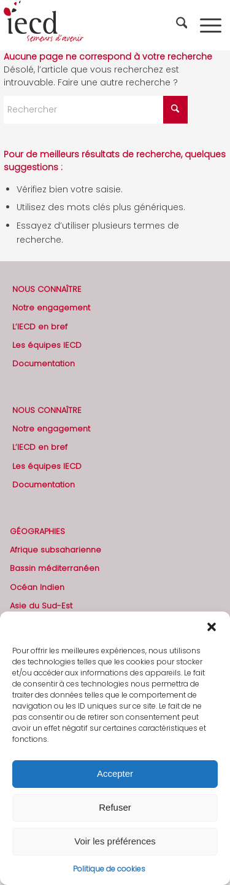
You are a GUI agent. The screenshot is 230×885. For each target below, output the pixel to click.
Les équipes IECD (47, 345)
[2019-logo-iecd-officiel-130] (93, 25)
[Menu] (210, 25)
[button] (211, 627)
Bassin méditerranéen (54, 568)
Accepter (115, 773)
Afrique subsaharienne (55, 550)
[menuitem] (183, 25)
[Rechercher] (183, 25)
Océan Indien (37, 587)
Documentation (43, 363)
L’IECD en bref (39, 326)
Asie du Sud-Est (41, 606)
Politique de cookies (109, 868)
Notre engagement (51, 307)
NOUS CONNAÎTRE (47, 289)
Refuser (115, 807)
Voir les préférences (115, 841)
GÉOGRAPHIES (37, 531)
